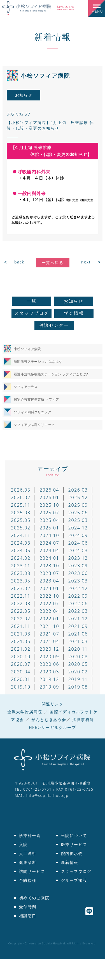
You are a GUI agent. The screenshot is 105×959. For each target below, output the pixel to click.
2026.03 (78, 490)
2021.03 (78, 641)
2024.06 (78, 543)
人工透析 (27, 853)
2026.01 (49, 497)
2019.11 (78, 679)
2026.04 (49, 490)
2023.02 (21, 588)
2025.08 (21, 513)
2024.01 (49, 558)
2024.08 (21, 543)
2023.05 (21, 581)
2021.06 (78, 634)
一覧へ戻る (53, 262)
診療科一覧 (30, 835)
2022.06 (78, 603)
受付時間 (27, 906)
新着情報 (52, 36)
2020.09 (49, 656)
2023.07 (49, 573)
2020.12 (49, 649)
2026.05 (21, 490)
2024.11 (21, 535)
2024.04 (49, 550)
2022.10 (49, 596)
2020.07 (21, 664)
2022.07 (49, 603)
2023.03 (78, 581)
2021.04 (49, 641)
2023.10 (49, 566)
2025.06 (78, 513)
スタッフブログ (31, 313)
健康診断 (27, 862)
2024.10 (49, 535)
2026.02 (21, 497)
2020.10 (21, 656)
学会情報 (74, 313)
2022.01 (49, 619)
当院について (74, 835)
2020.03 (49, 672)
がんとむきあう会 (48, 719)
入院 (23, 844)
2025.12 (78, 497)
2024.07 (49, 543)
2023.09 (78, 566)
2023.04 (49, 581)
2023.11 (21, 566)
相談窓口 (27, 915)
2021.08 (21, 634)
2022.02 (21, 619)
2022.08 (21, 603)
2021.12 (78, 619)
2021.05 (21, 641)
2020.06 (49, 664)
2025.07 (49, 513)
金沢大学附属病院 (24, 711)
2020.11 (78, 649)
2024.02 (21, 558)
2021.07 (49, 634)
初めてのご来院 (34, 897)
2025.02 (21, 528)
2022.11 (21, 596)
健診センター (54, 325)
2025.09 (78, 505)
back (19, 262)
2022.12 (78, 588)
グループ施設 (74, 880)
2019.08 (78, 687)
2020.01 (21, 679)
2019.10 (21, 687)
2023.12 (78, 558)
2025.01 (49, 528)
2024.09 (78, 535)
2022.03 (78, 611)
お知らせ (73, 301)
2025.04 (49, 520)
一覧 (31, 301)
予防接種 (27, 880)
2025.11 (21, 505)
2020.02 (78, 672)
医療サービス (74, 844)
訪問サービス (32, 871)
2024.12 (78, 528)
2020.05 (78, 664)
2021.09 (78, 626)
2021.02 (21, 649)
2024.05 (21, 550)
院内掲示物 (72, 853)
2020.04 (21, 672)
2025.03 (78, 520)
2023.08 (21, 573)
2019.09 (49, 687)
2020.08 (78, 656)
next (86, 262)
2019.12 (49, 679)
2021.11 (21, 626)
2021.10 (49, 626)
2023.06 (78, 573)
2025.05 (21, 520)
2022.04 (49, 611)
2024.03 (78, 550)
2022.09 (78, 596)
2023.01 (49, 588)
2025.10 (49, 505)
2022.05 (21, 611)
